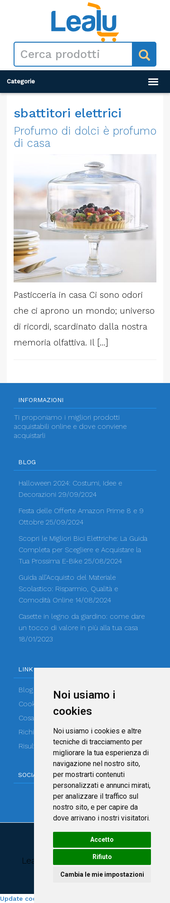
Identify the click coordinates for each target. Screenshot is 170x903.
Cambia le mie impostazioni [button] (102, 874)
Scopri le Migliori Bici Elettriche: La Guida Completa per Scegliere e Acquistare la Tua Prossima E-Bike (83, 549)
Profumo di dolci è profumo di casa (85, 137)
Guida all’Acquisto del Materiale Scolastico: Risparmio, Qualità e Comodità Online (68, 588)
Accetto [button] (102, 839)
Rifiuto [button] (102, 856)
